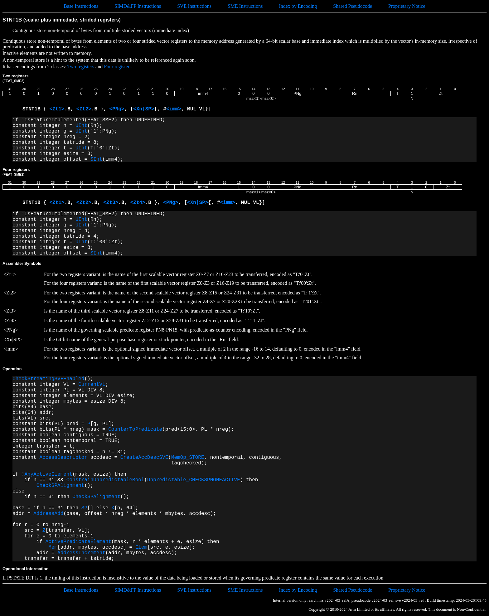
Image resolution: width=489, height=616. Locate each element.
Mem (52, 547)
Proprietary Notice (406, 6)
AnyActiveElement (48, 474)
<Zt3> (110, 203)
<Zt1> (56, 109)
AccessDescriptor (63, 457)
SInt (96, 159)
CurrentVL (91, 384)
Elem (141, 547)
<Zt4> (137, 203)
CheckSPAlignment (60, 485)
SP (84, 508)
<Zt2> (83, 109)
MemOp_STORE (187, 457)
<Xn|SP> (143, 109)
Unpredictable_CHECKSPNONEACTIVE (193, 480)
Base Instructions (81, 6)
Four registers (117, 66)
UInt (81, 126)
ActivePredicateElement (78, 542)
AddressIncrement (81, 553)
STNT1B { (35, 109)
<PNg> (116, 109)
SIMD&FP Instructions (137, 6)
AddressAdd (48, 514)
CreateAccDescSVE (144, 457)
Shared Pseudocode (352, 6)
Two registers (80, 66)
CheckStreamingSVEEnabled (48, 379)
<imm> (173, 109)
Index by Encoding (298, 6)
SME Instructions (245, 6)
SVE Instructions (194, 6)
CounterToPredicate (135, 429)
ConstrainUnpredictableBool (105, 480)
